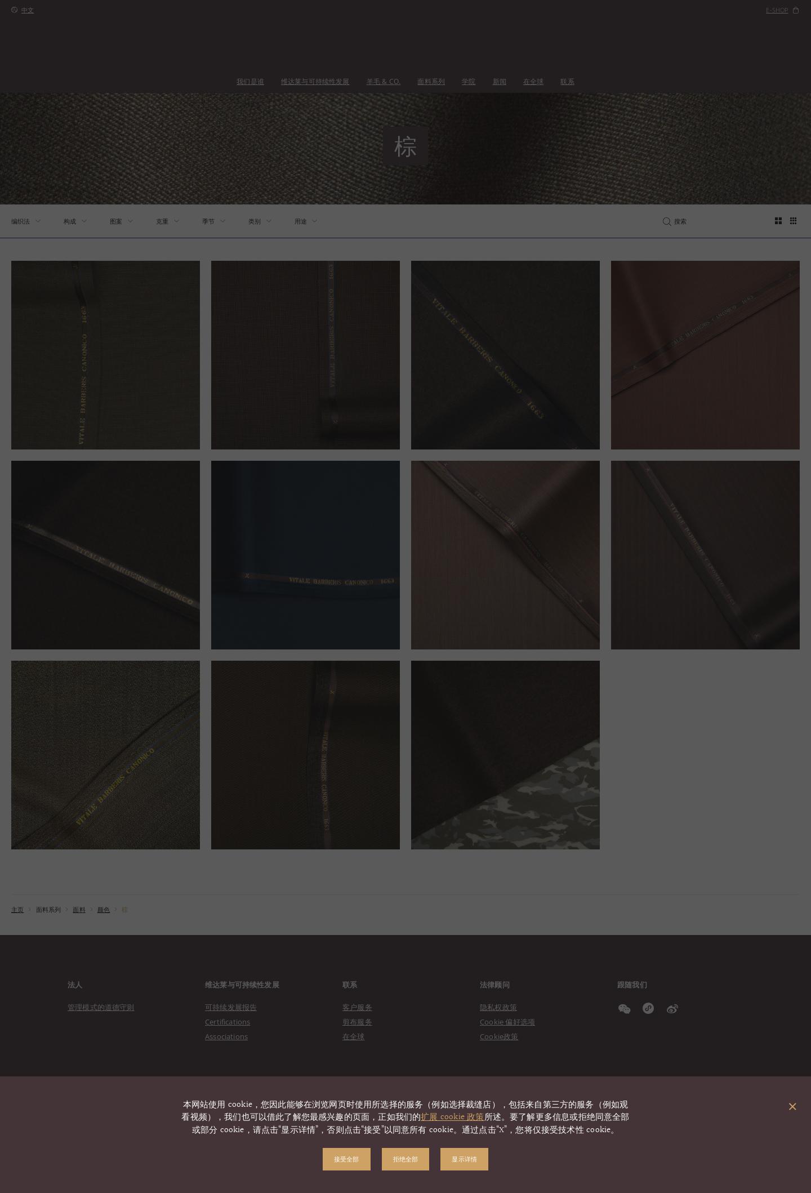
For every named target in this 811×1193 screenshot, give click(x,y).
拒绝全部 (405, 1159)
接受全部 (346, 1159)
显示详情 (464, 1159)
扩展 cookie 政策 (452, 1117)
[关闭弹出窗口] (793, 1107)
